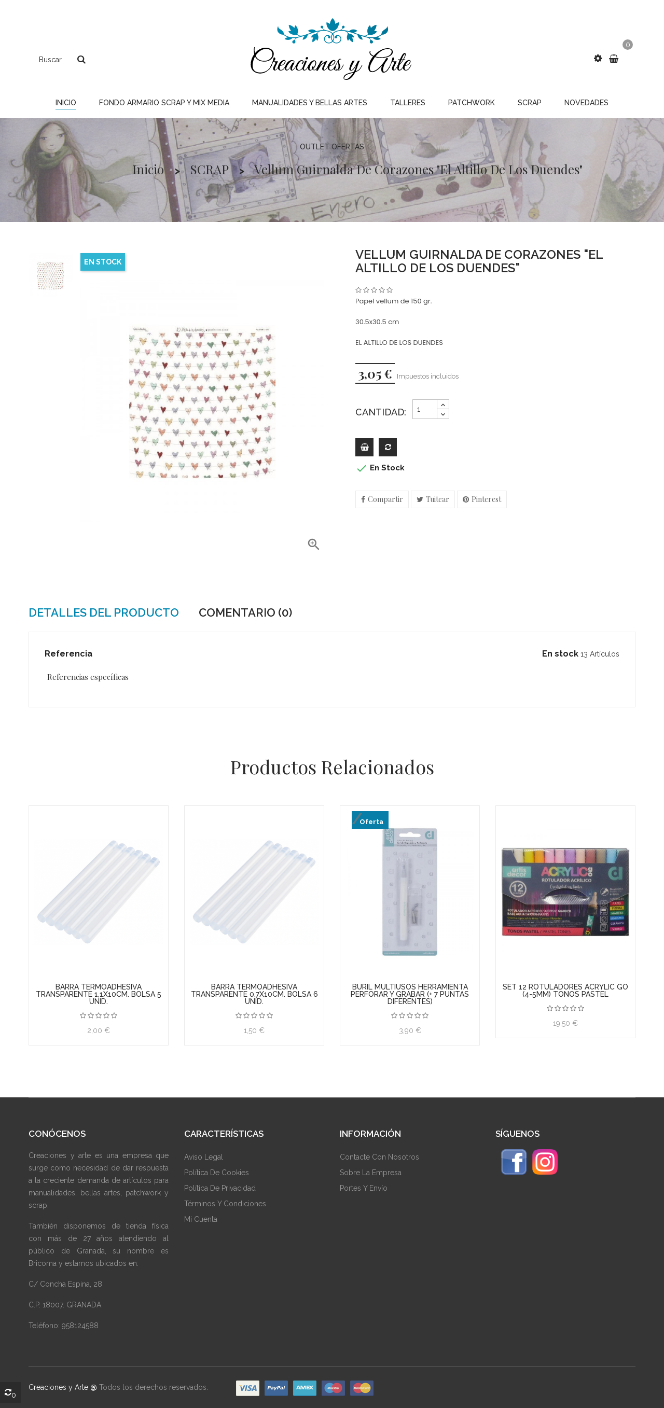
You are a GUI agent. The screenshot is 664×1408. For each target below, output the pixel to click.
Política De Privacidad (220, 1188)
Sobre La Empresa (371, 1172)
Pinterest (486, 499)
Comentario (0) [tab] (245, 612)
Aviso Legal (203, 1157)
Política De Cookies (216, 1172)
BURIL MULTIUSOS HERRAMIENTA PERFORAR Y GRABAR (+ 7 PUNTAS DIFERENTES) (410, 994)
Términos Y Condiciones (225, 1204)
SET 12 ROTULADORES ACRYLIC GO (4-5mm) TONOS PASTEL (565, 990)
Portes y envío (364, 1188)
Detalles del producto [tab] (104, 612)
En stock (560, 654)
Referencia (68, 654)
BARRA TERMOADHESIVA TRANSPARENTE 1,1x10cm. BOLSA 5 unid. (98, 994)
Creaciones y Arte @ (63, 1387)
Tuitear (437, 499)
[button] (598, 58)
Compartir (385, 499)
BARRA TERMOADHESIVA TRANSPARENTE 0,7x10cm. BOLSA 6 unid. (254, 994)
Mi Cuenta (200, 1219)
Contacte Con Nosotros (379, 1157)
